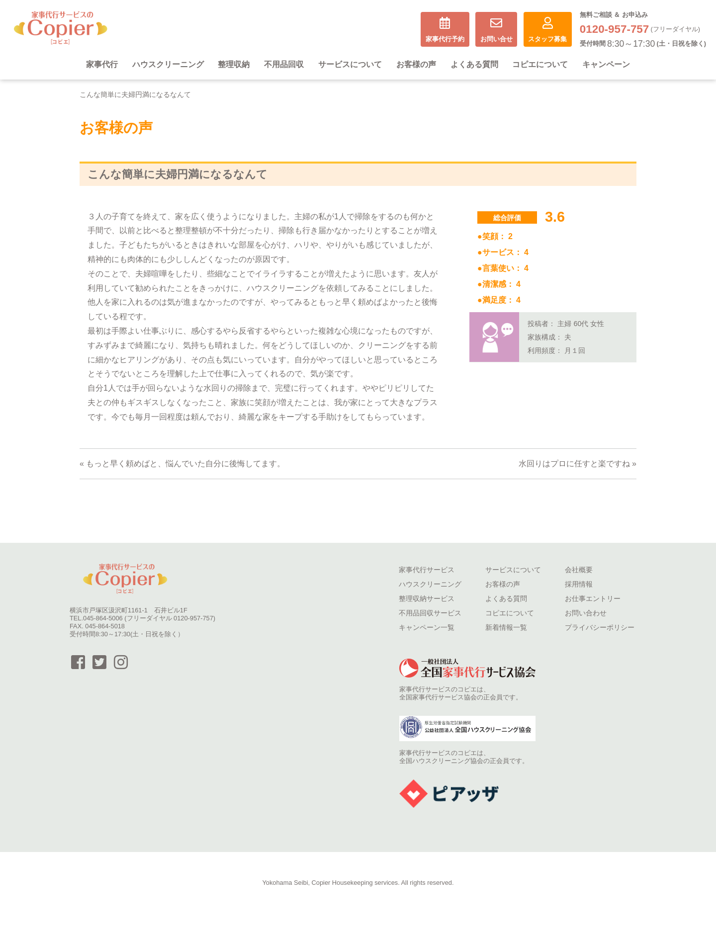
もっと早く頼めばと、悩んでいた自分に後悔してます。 (185, 463)
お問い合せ (496, 30)
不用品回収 (284, 64)
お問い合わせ (586, 613)
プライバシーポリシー (599, 627)
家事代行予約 (445, 30)
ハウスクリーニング (168, 64)
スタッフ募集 (547, 30)
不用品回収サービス (430, 613)
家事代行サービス (426, 570)
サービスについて (350, 64)
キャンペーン (606, 64)
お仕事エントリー (593, 598)
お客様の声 (416, 64)
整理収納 (234, 64)
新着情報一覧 (506, 627)
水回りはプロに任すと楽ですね (574, 463)
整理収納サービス (426, 598)
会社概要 (579, 570)
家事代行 (102, 64)
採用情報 (579, 584)
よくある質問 (474, 64)
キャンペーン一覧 (426, 627)
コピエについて (540, 64)
